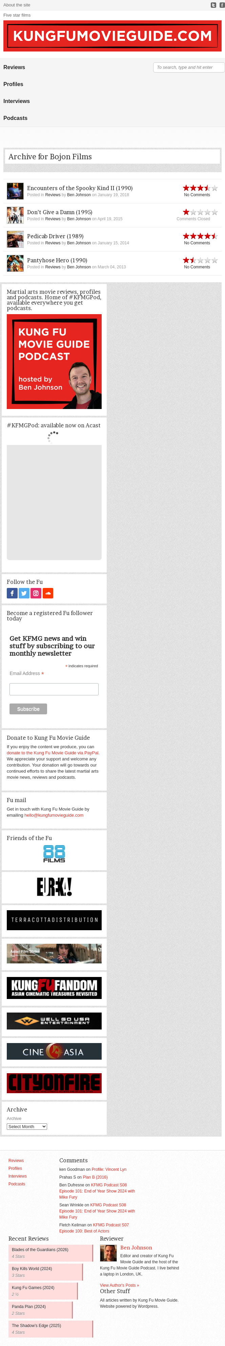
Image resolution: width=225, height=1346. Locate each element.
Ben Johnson (79, 194)
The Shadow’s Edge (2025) (36, 1325)
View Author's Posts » (119, 1285)
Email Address (26, 673)
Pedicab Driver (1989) (55, 236)
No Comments (197, 194)
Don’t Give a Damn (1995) (60, 212)
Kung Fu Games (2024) (33, 1287)
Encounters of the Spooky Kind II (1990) (80, 188)
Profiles (13, 84)
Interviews (16, 101)
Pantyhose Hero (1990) (57, 260)
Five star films (16, 15)
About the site (16, 4)
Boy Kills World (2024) (32, 1268)
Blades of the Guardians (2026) (40, 1249)
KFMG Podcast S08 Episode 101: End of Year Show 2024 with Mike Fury (97, 1190)
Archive (14, 1118)
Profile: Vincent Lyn (108, 1169)
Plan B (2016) (95, 1177)
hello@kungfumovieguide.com (53, 814)
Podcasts (15, 118)
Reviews (14, 67)
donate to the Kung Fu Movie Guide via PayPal (52, 752)
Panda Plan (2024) (29, 1306)
